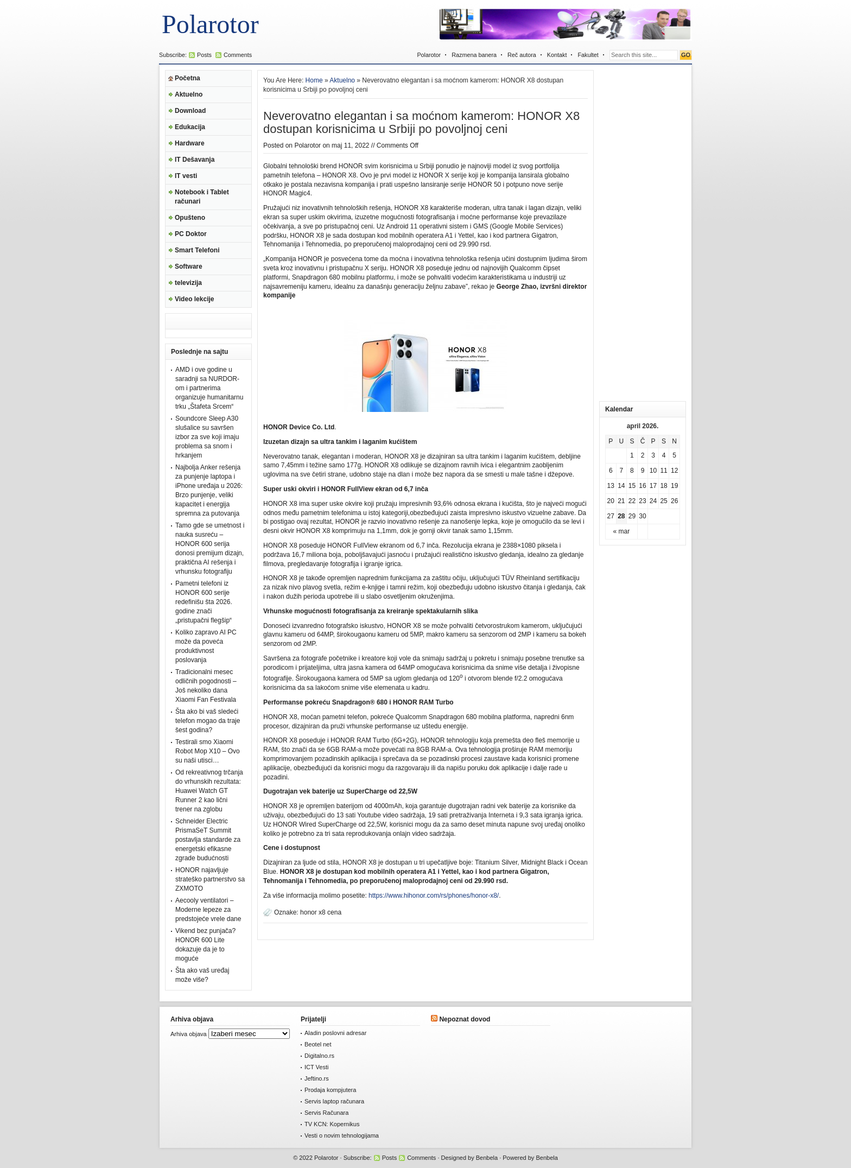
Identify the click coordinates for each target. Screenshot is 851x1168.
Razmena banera (474, 55)
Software (188, 266)
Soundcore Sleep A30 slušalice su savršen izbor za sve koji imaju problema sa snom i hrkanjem (207, 437)
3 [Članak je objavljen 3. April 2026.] (653, 455)
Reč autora (521, 55)
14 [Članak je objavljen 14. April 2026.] (621, 486)
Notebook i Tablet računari (202, 196)
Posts (204, 55)
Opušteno (190, 217)
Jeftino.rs (316, 1078)
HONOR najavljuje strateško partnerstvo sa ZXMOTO (210, 879)
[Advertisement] (642, 233)
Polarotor (210, 24)
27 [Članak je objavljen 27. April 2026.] (610, 516)
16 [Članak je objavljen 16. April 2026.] (642, 486)
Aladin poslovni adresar (335, 1033)
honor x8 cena (320, 912)
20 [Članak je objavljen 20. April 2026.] (610, 501)
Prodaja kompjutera (330, 1090)
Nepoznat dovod (464, 1019)
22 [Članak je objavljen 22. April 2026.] (632, 501)
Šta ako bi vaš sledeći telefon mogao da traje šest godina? (207, 721)
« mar (621, 531)
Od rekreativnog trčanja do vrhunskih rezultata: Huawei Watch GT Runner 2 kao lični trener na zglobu (209, 791)
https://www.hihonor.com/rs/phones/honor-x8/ (434, 895)
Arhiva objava (188, 1034)
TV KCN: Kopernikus (331, 1124)
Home (314, 80)
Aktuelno (188, 94)
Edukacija (190, 127)
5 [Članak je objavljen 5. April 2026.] (674, 455)
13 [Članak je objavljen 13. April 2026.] (610, 486)
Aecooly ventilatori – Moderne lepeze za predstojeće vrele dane (208, 910)
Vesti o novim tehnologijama (341, 1135)
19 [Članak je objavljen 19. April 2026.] (674, 486)
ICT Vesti (316, 1067)
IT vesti (186, 176)
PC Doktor (191, 234)
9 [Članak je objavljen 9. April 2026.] (643, 470)
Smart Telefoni (197, 250)
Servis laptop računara (334, 1101)
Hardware (190, 143)
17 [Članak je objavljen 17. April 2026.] (653, 486)
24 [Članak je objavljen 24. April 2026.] (653, 501)
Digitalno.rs (319, 1055)
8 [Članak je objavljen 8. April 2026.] (632, 470)
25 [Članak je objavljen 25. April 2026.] (663, 501)
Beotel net (318, 1044)
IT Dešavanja (194, 159)
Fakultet (587, 55)
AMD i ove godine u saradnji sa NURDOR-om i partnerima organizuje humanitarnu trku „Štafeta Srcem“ (209, 388)
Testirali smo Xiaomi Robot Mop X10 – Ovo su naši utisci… (207, 751)
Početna (187, 78)
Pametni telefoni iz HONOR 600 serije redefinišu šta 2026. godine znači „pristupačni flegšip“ (203, 602)
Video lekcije (194, 299)
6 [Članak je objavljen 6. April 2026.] (611, 470)
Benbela (487, 1157)
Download (190, 111)
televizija (188, 283)
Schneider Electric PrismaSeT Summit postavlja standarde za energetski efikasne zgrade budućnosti (207, 839)
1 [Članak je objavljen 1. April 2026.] (632, 455)
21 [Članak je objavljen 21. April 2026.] (621, 501)
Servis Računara (326, 1112)
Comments (238, 55)
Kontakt (557, 55)
